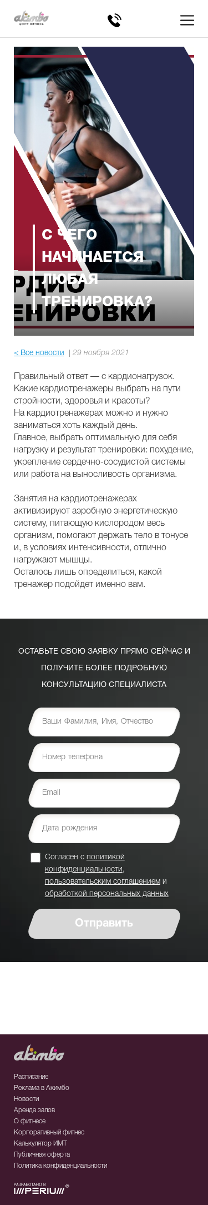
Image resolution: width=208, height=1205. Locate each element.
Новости (26, 1099)
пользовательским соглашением (102, 881)
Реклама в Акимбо (41, 1088)
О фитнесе (29, 1121)
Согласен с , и (107, 875)
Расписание (31, 1077)
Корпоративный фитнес (49, 1132)
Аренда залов (34, 1110)
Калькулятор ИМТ (40, 1144)
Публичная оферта (42, 1155)
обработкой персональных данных (107, 894)
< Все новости (39, 353)
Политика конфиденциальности (60, 1166)
